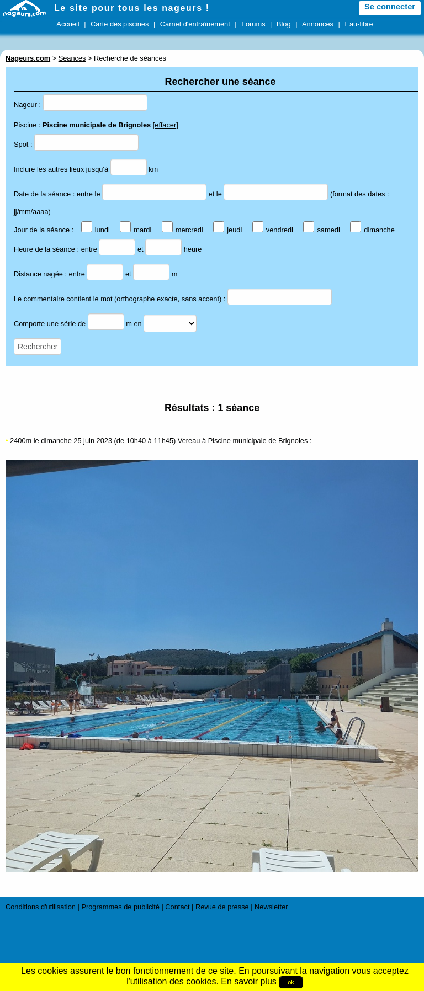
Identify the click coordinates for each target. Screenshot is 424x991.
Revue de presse (222, 907)
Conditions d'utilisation (41, 907)
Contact (177, 907)
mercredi (182, 230)
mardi (135, 230)
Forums (253, 24)
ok (291, 982)
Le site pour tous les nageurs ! (132, 8)
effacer (165, 125)
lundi (95, 230)
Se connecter (389, 6)
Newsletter (271, 907)
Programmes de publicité (120, 907)
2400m (20, 440)
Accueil (67, 24)
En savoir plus (249, 981)
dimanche (372, 230)
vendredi (272, 230)
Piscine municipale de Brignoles (258, 440)
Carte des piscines (120, 24)
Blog (284, 24)
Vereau (189, 440)
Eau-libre (358, 24)
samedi (321, 230)
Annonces (317, 24)
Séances (72, 58)
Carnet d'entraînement (195, 24)
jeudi (227, 230)
